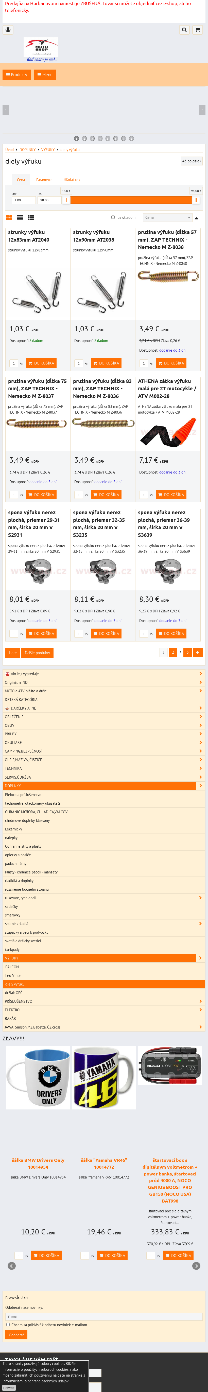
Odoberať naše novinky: (24, 1308)
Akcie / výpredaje (105, 674)
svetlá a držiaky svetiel (23, 941)
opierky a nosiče (18, 855)
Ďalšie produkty (37, 652)
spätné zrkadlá (105, 924)
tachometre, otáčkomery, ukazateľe (33, 803)
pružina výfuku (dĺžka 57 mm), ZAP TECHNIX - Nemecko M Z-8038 (167, 239)
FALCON (12, 967)
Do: (50, 198)
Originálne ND (105, 683)
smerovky (12, 915)
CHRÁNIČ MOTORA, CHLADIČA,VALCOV (36, 812)
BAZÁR (10, 1019)
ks (16, 363)
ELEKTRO (105, 1010)
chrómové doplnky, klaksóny (27, 820)
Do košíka (41, 363)
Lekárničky (13, 829)
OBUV (105, 726)
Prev (12, 1267)
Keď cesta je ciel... (42, 59)
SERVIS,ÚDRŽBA (105, 778)
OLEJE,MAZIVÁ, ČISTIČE (105, 760)
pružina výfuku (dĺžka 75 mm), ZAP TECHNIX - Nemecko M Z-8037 (37, 388)
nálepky (11, 838)
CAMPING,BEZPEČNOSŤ (105, 752)
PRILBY (105, 735)
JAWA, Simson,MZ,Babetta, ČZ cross (105, 1028)
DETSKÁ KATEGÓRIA (21, 700)
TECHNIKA (105, 769)
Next (196, 1267)
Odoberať (16, 1335)
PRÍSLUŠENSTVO (105, 1002)
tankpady (12, 950)
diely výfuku (15, 984)
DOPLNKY (105, 786)
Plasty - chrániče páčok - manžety (31, 872)
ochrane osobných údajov (48, 1380)
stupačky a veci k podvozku (26, 932)
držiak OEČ (14, 993)
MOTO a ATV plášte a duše (105, 692)
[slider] (66, 200)
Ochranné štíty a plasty (23, 846)
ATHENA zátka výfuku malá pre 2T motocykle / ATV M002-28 (167, 388)
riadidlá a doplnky (19, 881)
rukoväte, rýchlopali (105, 898)
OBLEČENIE (105, 717)
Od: (24, 198)
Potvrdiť (9, 1388)
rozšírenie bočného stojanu (27, 889)
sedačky (11, 907)
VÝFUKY (105, 959)
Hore (13, 652)
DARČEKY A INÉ (105, 709)
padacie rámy (15, 863)
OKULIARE (105, 743)
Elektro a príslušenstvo (23, 795)
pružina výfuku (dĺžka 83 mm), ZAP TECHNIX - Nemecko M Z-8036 (102, 388)
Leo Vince (13, 976)
